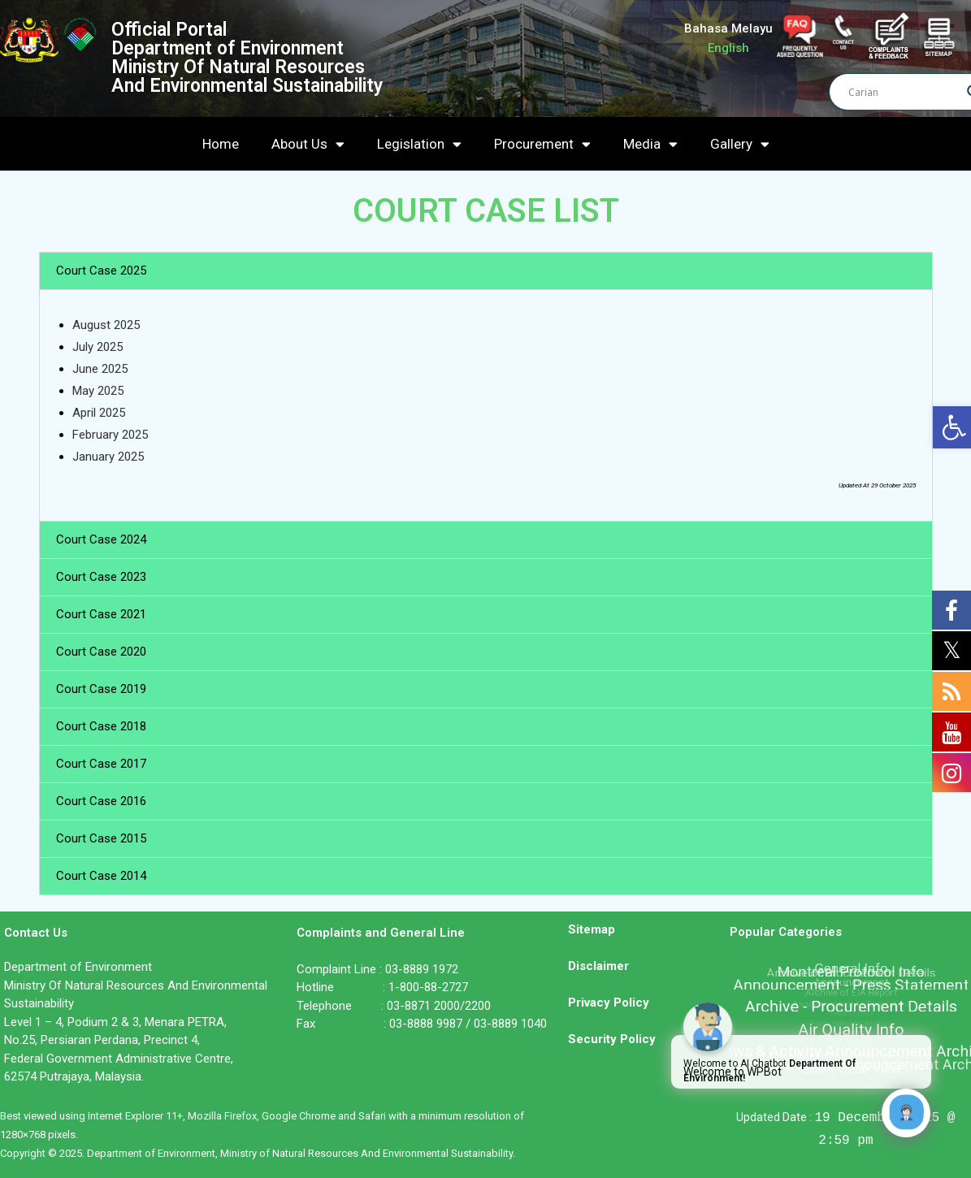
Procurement (542, 144)
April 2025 (98, 412)
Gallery (739, 144)
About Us (308, 144)
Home (220, 144)
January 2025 (108, 456)
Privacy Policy (608, 1002)
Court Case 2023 (101, 577)
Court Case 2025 (101, 270)
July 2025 (97, 347)
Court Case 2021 (101, 614)
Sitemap (591, 929)
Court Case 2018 (101, 726)
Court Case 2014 (101, 875)
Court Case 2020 (101, 651)
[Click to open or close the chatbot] (906, 1113)
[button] (486, 271)
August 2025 (106, 325)
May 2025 (98, 390)
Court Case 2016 (101, 801)
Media (650, 144)
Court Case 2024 (101, 539)
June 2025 (100, 369)
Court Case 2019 (101, 689)
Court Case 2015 (101, 838)
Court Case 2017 (101, 763)
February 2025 (110, 434)
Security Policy (612, 1039)
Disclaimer (598, 966)
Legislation (419, 144)
